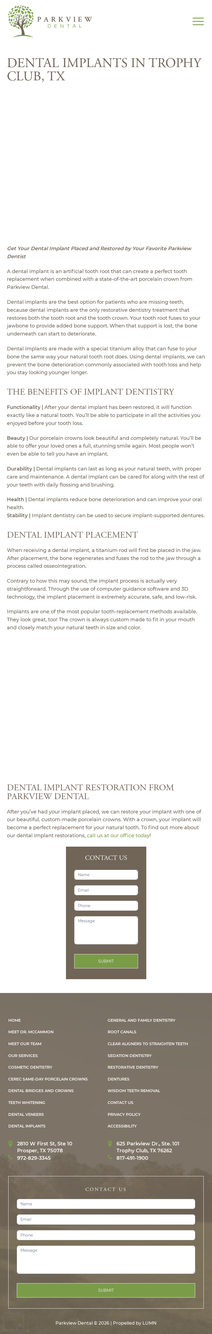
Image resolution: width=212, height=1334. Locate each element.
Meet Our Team (24, 1044)
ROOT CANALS (122, 1032)
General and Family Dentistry (141, 1020)
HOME (14, 1020)
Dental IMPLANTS (27, 1126)
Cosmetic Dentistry (30, 1067)
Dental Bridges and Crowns (41, 1091)
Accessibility (122, 1126)
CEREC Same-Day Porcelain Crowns (48, 1079)
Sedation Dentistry (130, 1055)
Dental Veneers (26, 1114)
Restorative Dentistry (133, 1067)
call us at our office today (118, 836)
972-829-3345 (34, 1158)
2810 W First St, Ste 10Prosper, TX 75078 (44, 1147)
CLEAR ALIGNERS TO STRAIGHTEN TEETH (148, 1044)
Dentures (118, 1079)
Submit (106, 961)
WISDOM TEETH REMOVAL (134, 1091)
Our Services (23, 1055)
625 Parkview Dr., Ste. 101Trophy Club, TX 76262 (147, 1147)
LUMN (149, 1323)
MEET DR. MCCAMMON (31, 1032)
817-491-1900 (132, 1158)
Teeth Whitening (26, 1102)
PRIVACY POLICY (124, 1114)
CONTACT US (120, 1102)
